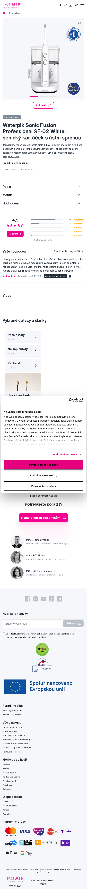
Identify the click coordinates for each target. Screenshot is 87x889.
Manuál (8, 195)
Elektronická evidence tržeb (15, 744)
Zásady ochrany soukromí (57, 869)
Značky (6, 769)
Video (7, 295)
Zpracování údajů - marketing (16, 740)
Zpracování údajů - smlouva (15, 735)
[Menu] (82, 5)
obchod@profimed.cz (13, 711)
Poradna (6, 765)
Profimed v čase (10, 806)
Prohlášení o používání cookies (17, 748)
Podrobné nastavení (65, 454)
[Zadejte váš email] (33, 623)
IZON (51, 881)
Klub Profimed (9, 781)
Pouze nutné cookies (43, 485)
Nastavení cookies (11, 752)
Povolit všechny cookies (43, 464)
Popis (7, 186)
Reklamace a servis (11, 777)
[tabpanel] (43, 59)
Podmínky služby (74, 869)
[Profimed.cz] (12, 5)
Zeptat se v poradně (12, 715)
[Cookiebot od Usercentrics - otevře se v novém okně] (69, 400)
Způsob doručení (10, 731)
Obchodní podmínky (12, 727)
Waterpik (14, 169)
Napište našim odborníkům (43, 517)
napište (53, 496)
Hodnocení (11, 203)
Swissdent (7, 789)
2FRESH (43, 884)
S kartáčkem (15, 13)
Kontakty (7, 814)
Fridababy (7, 785)
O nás (5, 802)
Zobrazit (43, 105)
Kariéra (6, 810)
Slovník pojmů (9, 773)
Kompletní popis (11, 156)
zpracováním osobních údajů (19, 637)
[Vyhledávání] (60, 5)
